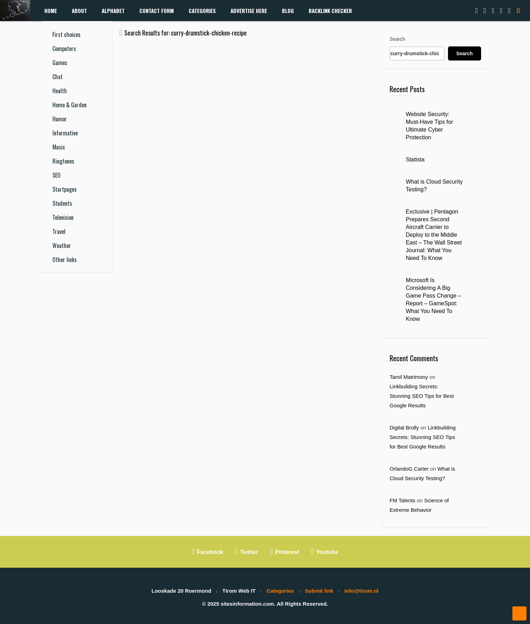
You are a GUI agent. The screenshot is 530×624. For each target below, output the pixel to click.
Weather (61, 245)
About (79, 10)
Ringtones (63, 161)
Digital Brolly (404, 428)
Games (59, 62)
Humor (59, 119)
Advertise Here (249, 10)
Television (63, 217)
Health (59, 91)
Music (58, 147)
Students (62, 203)
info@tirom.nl (361, 591)
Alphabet (113, 10)
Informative (65, 133)
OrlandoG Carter (409, 469)
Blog (288, 10)
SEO (56, 175)
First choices (66, 34)
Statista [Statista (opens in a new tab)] (415, 160)
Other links (64, 259)
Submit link (319, 591)
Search (397, 39)
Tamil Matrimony (409, 377)
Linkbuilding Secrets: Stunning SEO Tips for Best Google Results (422, 395)
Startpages (64, 189)
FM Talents (402, 500)
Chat (57, 76)
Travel (58, 231)
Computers (64, 48)
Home (50, 10)
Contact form (156, 10)
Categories (202, 10)
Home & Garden (69, 105)
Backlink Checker (330, 10)
